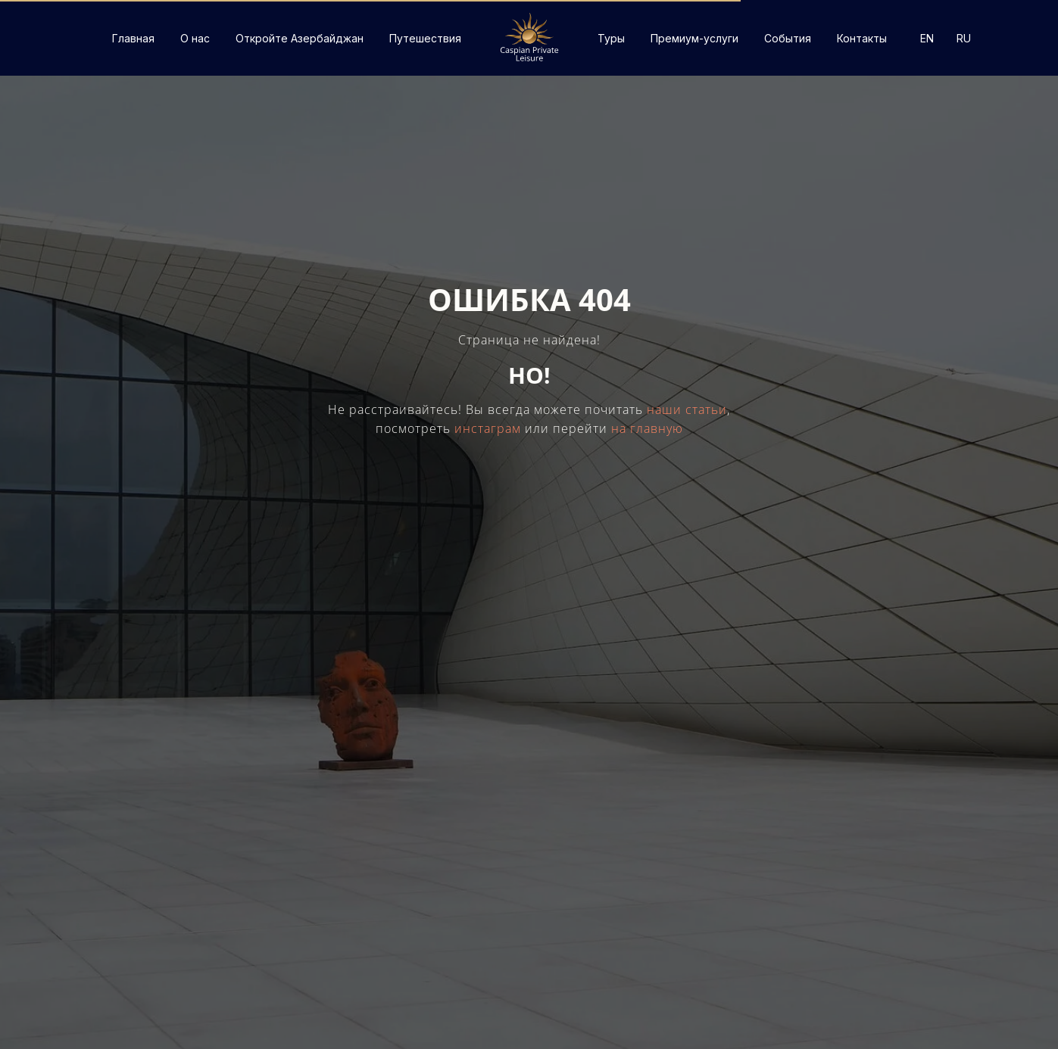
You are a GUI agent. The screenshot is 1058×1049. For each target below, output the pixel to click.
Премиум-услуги (694, 38)
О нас (195, 38)
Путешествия (425, 38)
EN (927, 38)
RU (964, 38)
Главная (133, 38)
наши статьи (687, 409)
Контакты (862, 38)
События (787, 38)
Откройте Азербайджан (300, 38)
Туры (611, 38)
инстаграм (487, 428)
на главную (647, 428)
